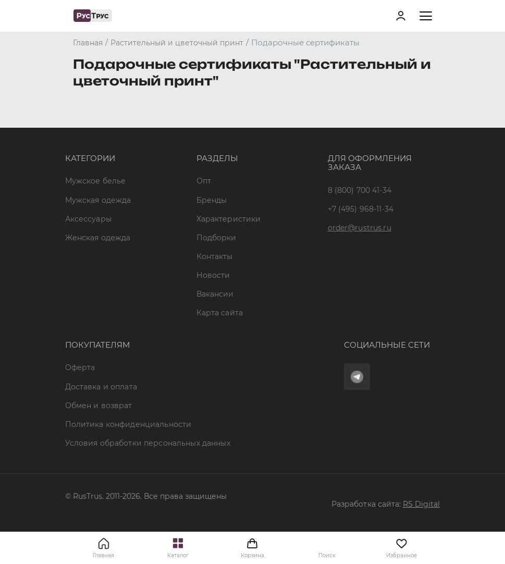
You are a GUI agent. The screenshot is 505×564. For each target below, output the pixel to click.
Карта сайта (219, 312)
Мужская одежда (98, 200)
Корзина (252, 548)
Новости (213, 275)
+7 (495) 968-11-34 (361, 209)
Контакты (214, 256)
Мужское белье (95, 181)
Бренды (211, 200)
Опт (203, 181)
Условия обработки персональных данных (147, 443)
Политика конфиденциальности (128, 424)
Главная (103, 555)
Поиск (327, 555)
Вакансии (215, 294)
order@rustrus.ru (359, 227)
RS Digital (421, 504)
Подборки (216, 237)
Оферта (80, 367)
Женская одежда (98, 237)
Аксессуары (88, 219)
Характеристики (228, 219)
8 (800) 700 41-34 (359, 190)
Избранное (401, 548)
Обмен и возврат (98, 405)
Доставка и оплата (101, 386)
